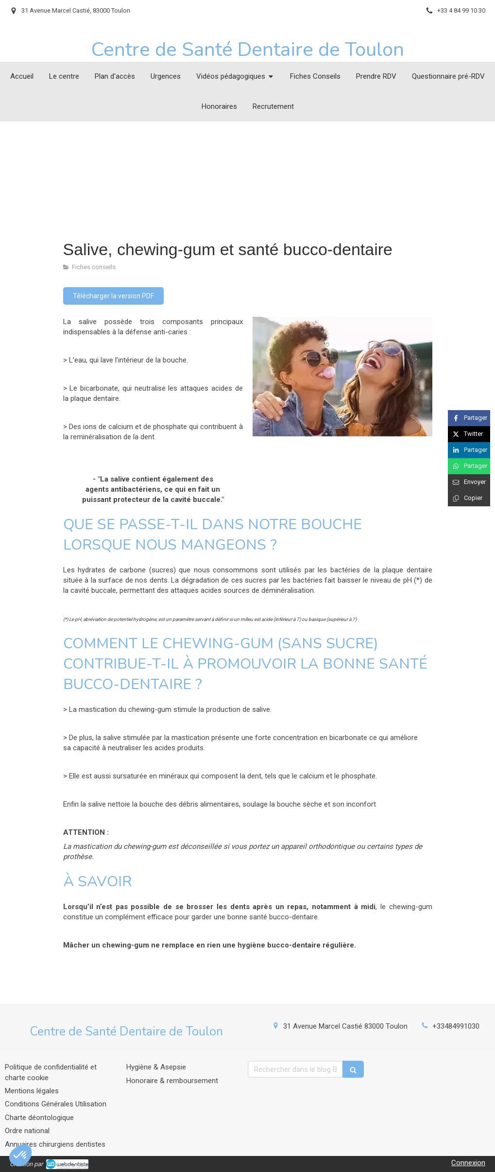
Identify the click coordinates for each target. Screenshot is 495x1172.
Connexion (468, 1162)
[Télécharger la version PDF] (113, 296)
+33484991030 (455, 1026)
